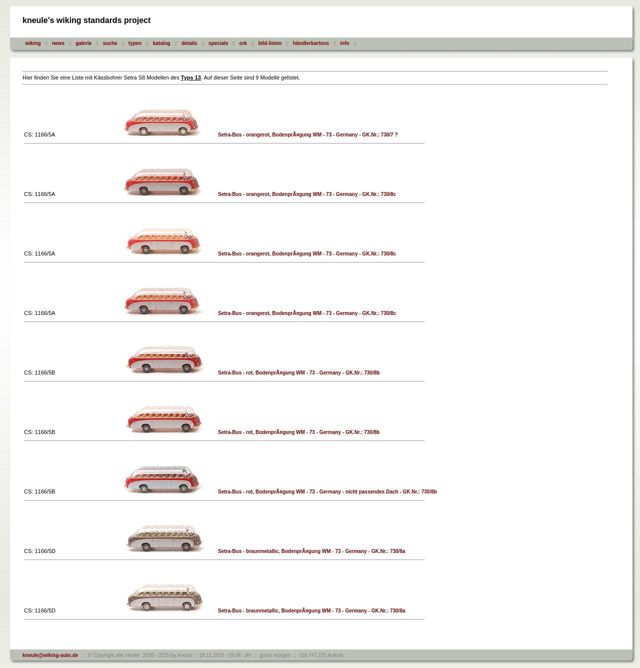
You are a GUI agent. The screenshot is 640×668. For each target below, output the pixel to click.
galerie (84, 43)
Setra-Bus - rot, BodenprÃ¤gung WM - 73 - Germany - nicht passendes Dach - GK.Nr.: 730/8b (327, 491)
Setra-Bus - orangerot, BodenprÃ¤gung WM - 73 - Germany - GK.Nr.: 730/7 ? (308, 135)
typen (135, 43)
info (344, 43)
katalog (161, 43)
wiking (33, 43)
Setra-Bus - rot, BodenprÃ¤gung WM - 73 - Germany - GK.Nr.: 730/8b (299, 373)
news (58, 43)
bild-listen (270, 43)
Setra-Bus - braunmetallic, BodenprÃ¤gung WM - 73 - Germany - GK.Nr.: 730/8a (312, 551)
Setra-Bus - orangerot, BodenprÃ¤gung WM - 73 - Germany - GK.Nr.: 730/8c (307, 194)
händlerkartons (311, 43)
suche (110, 43)
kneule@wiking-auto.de (50, 655)
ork (244, 43)
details (190, 43)
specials (218, 43)
